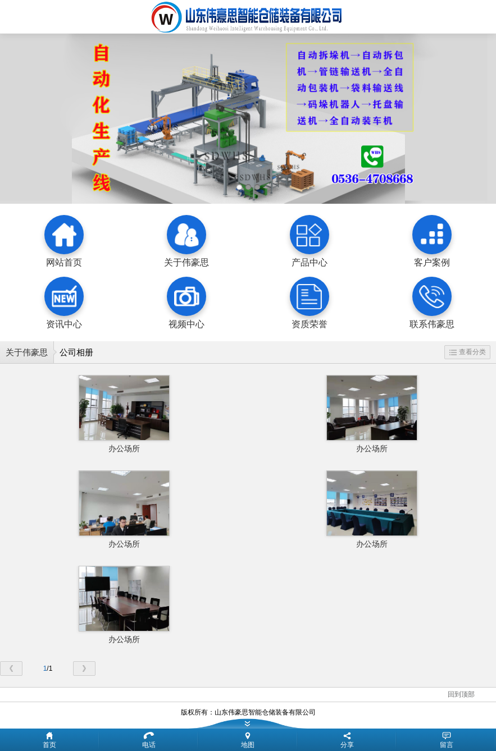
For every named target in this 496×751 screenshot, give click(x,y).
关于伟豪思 (27, 352)
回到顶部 (461, 694)
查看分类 (467, 352)
